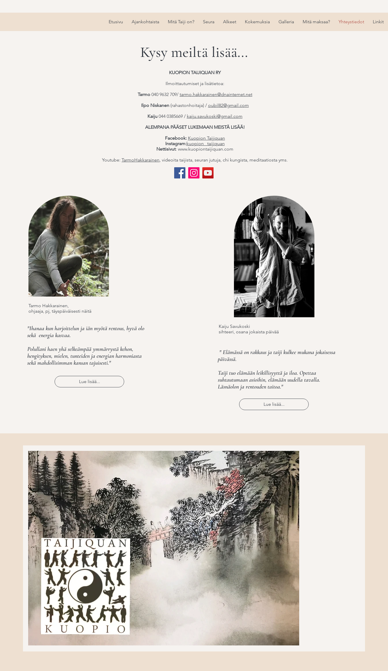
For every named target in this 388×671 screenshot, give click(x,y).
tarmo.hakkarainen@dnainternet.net (216, 94)
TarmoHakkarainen (141, 160)
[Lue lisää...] (89, 381)
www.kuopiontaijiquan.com (205, 149)
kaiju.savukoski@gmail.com (215, 116)
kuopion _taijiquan (206, 143)
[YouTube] (208, 172)
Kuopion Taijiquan (206, 138)
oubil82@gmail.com (228, 105)
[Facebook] (179, 172)
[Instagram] (193, 172)
